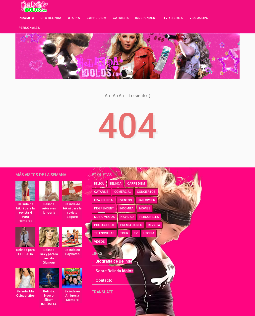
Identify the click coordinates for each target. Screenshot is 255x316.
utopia (148, 233)
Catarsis (121, 18)
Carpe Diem (96, 18)
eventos (125, 200)
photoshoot (104, 225)
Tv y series (173, 18)
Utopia (74, 18)
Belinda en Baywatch (72, 252)
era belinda (103, 200)
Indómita (26, 18)
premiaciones (131, 225)
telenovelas (104, 233)
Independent (146, 18)
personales (149, 217)
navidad (127, 217)
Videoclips (199, 18)
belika (99, 183)
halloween (146, 200)
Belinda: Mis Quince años (25, 293)
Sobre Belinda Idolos (114, 271)
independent (104, 208)
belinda (116, 183)
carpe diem (136, 183)
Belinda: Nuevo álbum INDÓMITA (49, 297)
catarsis (101, 192)
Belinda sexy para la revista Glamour (49, 256)
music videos (104, 217)
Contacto (104, 280)
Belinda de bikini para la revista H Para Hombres (25, 212)
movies (144, 208)
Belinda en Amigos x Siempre (72, 295)
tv (136, 233)
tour (124, 233)
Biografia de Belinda (114, 261)
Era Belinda (51, 18)
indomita (126, 208)
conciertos (146, 192)
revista (154, 225)
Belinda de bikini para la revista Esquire (72, 210)
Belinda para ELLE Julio (25, 252)
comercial (122, 192)
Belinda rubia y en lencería (49, 208)
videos (99, 241)
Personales (29, 28)
